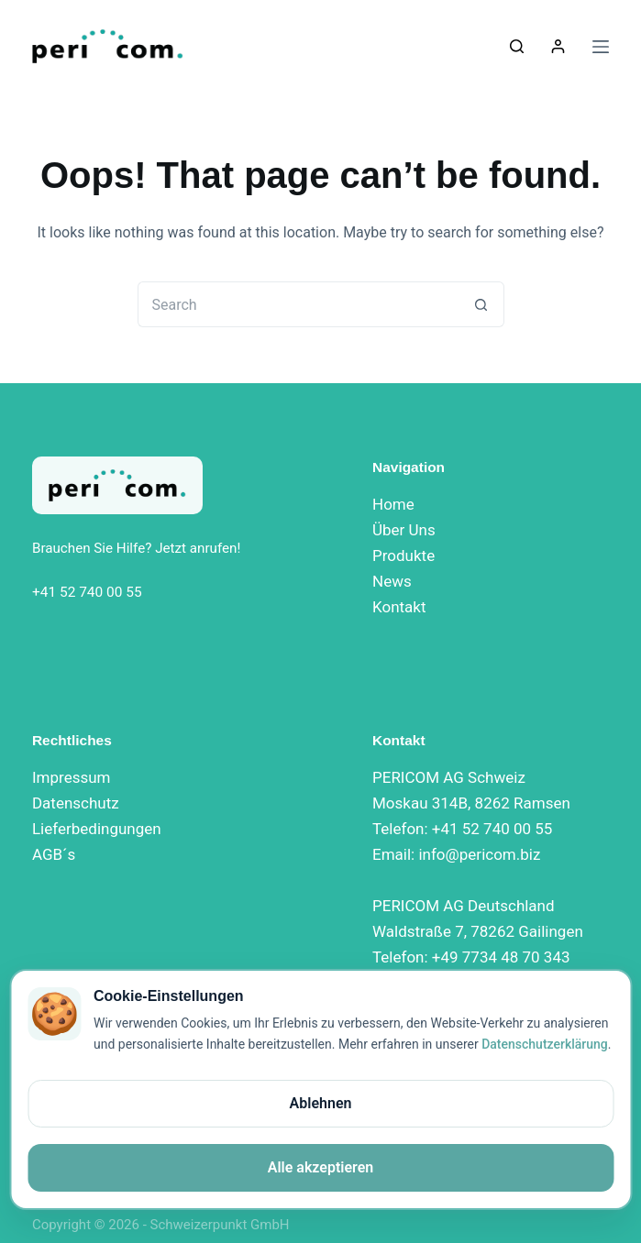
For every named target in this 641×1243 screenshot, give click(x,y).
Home (393, 504)
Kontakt (399, 607)
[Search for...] (298, 304)
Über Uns (404, 530)
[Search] (517, 46)
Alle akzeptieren (321, 1167)
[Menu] (600, 46)
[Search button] (481, 304)
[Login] (558, 46)
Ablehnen (321, 1103)
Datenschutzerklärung (544, 1044)
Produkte (403, 555)
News (392, 581)
